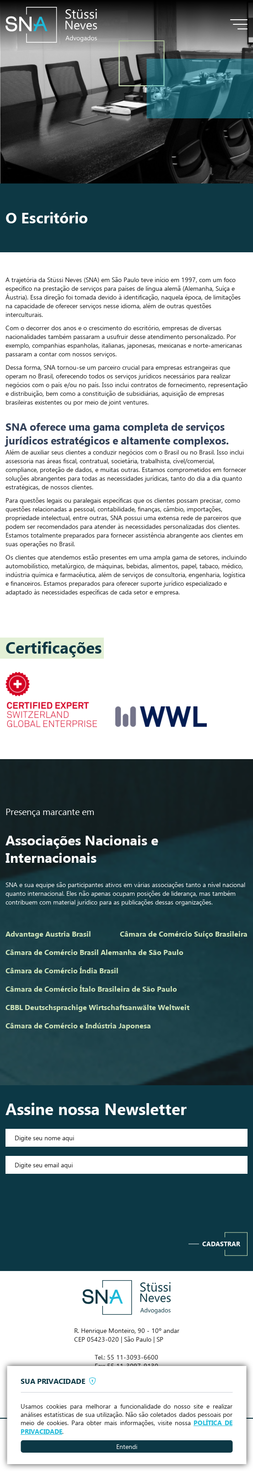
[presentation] (126, 1201)
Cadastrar (221, 1244)
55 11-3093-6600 (132, 1357)
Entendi (126, 1446)
